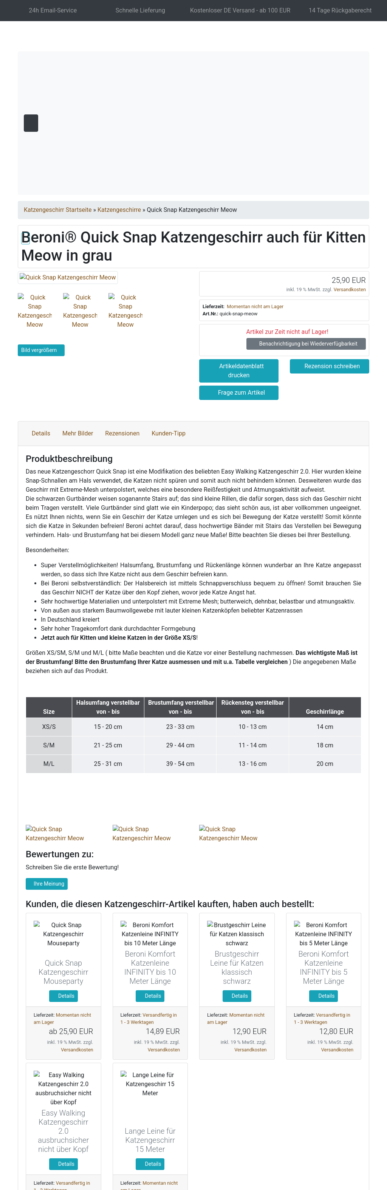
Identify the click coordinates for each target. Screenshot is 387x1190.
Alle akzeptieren (294, 1082)
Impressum (314, 1155)
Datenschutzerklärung (264, 1155)
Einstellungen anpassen (294, 1120)
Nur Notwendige (294, 1102)
